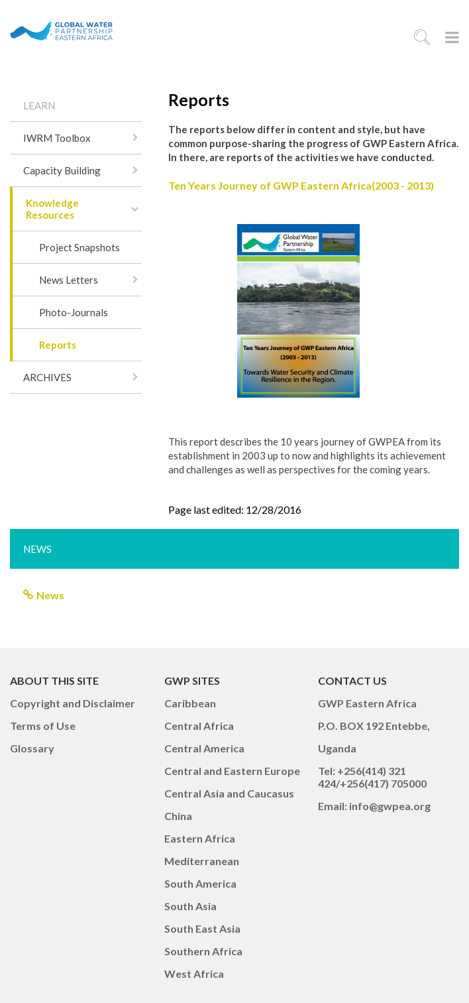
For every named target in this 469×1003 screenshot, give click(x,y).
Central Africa (199, 725)
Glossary (32, 748)
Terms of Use (43, 725)
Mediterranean (201, 861)
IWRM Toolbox (57, 138)
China (178, 815)
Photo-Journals (73, 312)
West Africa (194, 973)
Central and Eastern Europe (232, 770)
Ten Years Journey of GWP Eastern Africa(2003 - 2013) (301, 185)
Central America (204, 748)
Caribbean (190, 703)
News (50, 595)
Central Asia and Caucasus (229, 793)
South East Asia (202, 928)
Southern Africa (203, 951)
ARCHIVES (47, 377)
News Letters (68, 280)
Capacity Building (62, 170)
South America (200, 883)
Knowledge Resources (52, 209)
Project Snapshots (79, 247)
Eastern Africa (199, 838)
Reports (57, 345)
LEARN (39, 105)
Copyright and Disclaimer (72, 703)
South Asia (190, 906)
